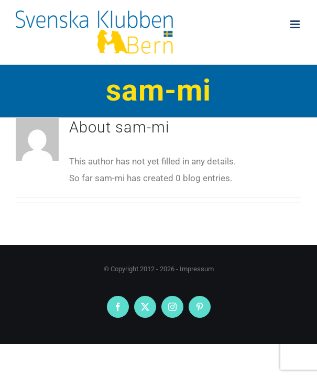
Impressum (197, 269)
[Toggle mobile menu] (295, 24)
